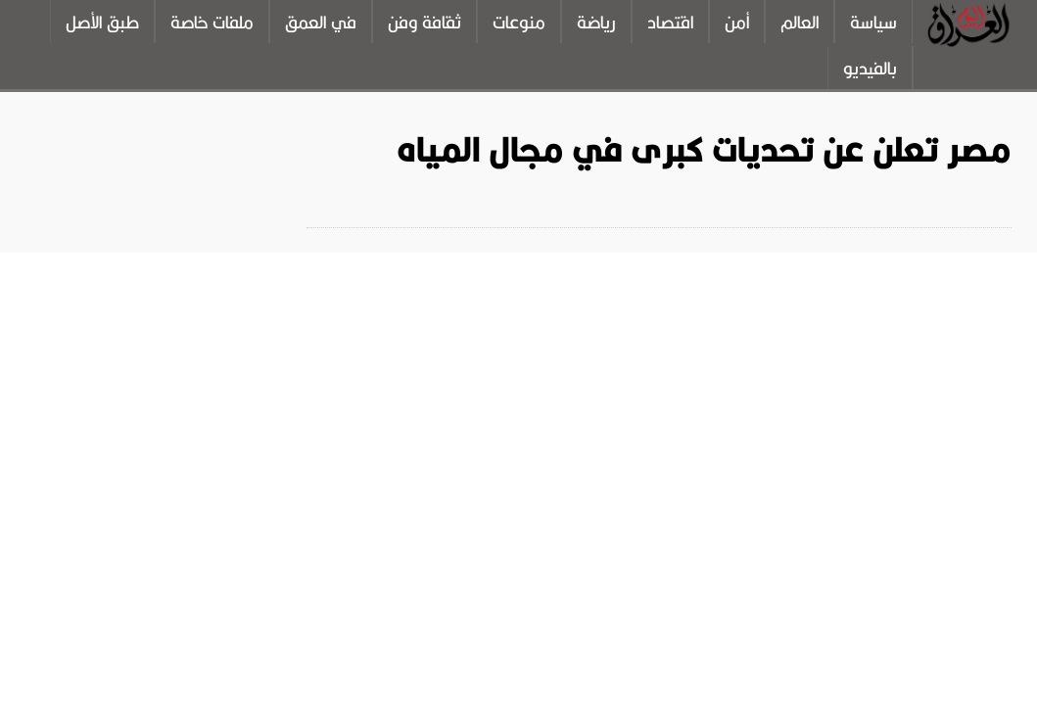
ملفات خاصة (212, 22)
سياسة (873, 22)
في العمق (320, 22)
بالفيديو (870, 68)
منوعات (519, 22)
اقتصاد (670, 22)
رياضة (596, 22)
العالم (799, 22)
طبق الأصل (102, 22)
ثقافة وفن (424, 22)
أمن (737, 22)
